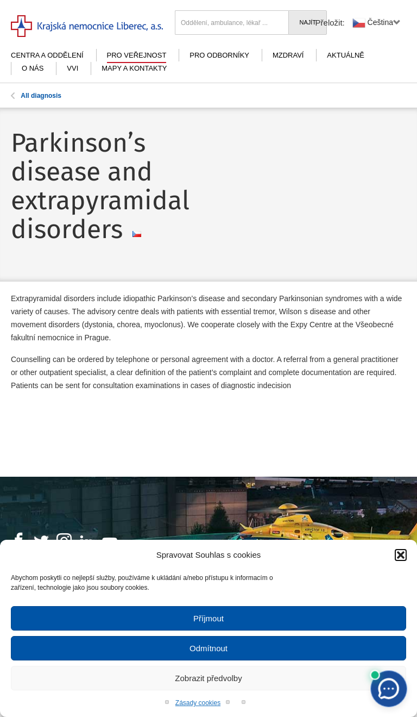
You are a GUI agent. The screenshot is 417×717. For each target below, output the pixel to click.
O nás (32, 68)
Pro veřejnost (137, 55)
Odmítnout (208, 648)
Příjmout (208, 618)
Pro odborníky (219, 55)
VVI (72, 68)
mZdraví (288, 55)
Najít (307, 22)
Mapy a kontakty (134, 68)
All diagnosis (36, 95)
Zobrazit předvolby (208, 678)
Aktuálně (345, 55)
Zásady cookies (197, 703)
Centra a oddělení (47, 55)
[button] (400, 555)
